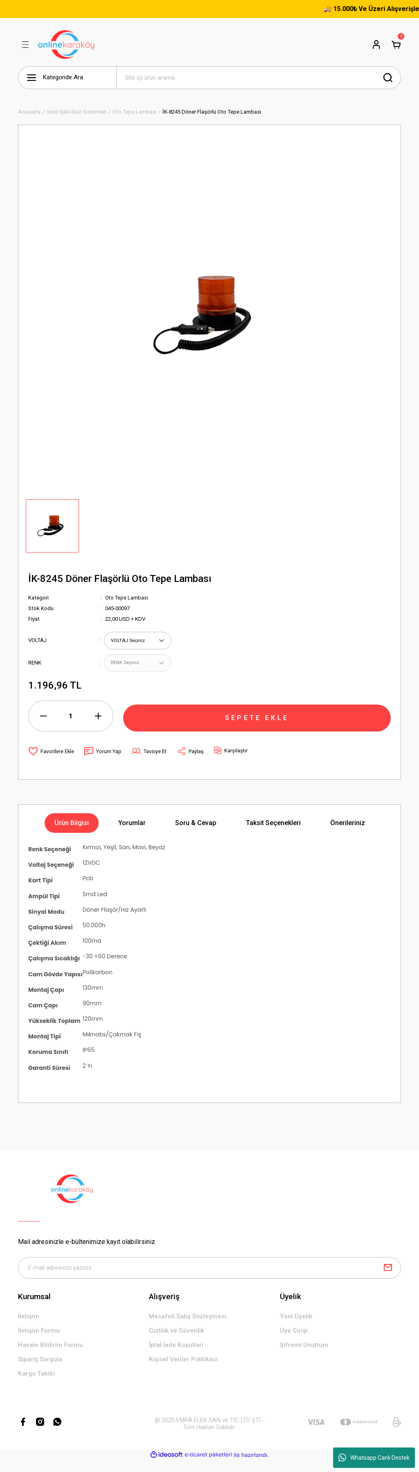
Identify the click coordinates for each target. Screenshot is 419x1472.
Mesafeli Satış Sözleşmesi (189, 1325)
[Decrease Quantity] (43, 724)
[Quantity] (70, 724)
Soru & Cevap (195, 831)
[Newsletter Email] (209, 1276)
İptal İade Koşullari (177, 1355)
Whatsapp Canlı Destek (374, 1457)
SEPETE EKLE (257, 723)
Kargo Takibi (37, 1385)
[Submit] (388, 1276)
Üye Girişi (294, 1340)
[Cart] (396, 44)
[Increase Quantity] (98, 724)
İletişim (29, 1325)
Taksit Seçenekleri (273, 831)
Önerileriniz (347, 831)
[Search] (258, 77)
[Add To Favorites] (51, 759)
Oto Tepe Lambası (127, 598)
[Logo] (66, 44)
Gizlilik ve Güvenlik (176, 1340)
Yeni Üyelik (296, 1325)
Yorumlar (132, 831)
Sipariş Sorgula (41, 1370)
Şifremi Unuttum (304, 1355)
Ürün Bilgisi (71, 831)
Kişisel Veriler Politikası (184, 1370)
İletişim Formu (39, 1340)
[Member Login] (376, 44)
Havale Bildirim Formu (51, 1355)
